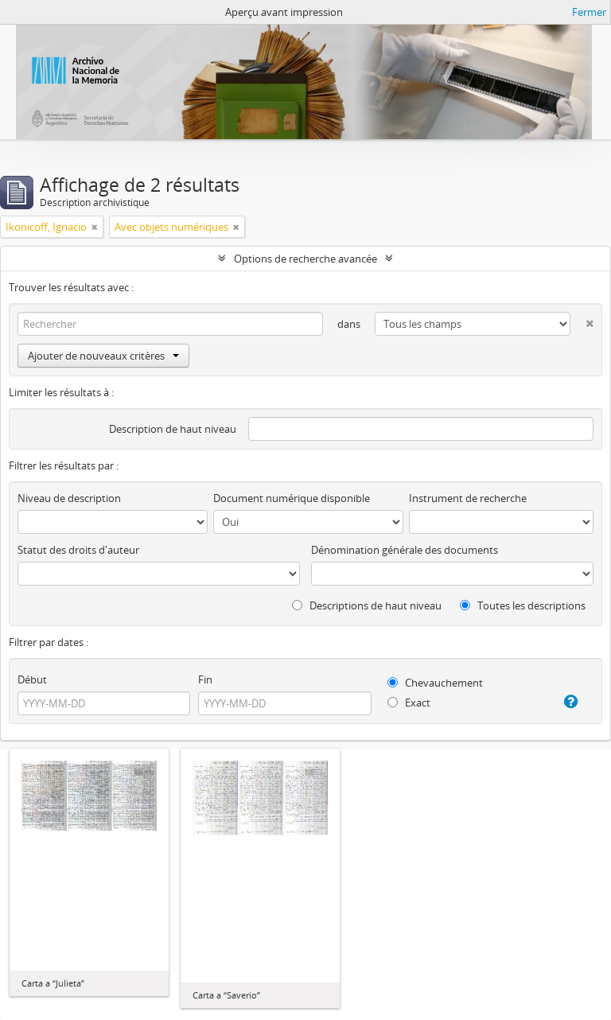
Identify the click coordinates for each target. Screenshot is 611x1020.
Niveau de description (69, 498)
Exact (408, 702)
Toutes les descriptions (523, 605)
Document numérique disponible (291, 498)
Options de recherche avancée (305, 258)
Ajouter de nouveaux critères (103, 355)
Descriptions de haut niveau (367, 605)
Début (32, 679)
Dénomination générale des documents (404, 550)
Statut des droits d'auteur (78, 550)
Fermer (589, 12)
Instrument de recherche (468, 498)
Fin (205, 679)
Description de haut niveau (172, 429)
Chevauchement (435, 682)
